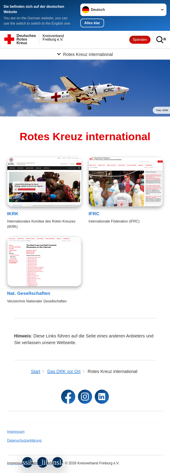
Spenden (140, 39)
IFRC (94, 213)
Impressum (16, 432)
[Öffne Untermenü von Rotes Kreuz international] (85, 54)
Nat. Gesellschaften (28, 293)
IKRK (12, 213)
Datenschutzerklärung (24, 440)
